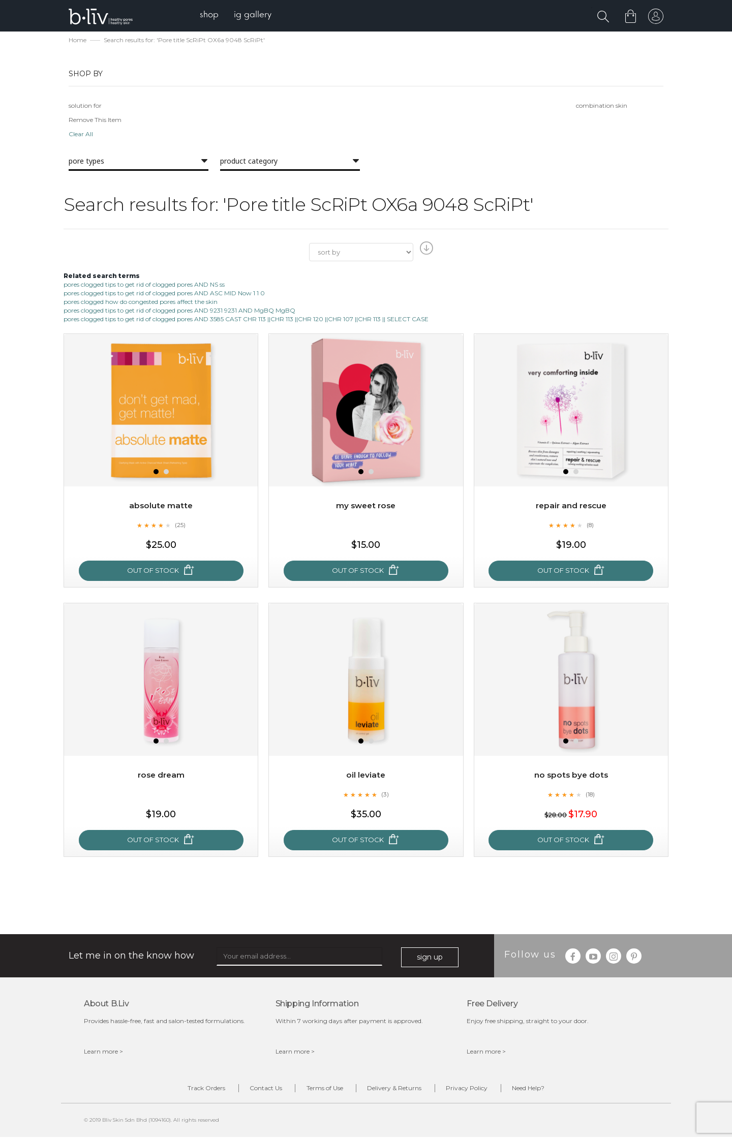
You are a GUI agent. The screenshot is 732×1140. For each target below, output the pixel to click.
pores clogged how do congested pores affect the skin (141, 302)
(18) (590, 795)
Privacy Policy (478, 1090)
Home (77, 41)
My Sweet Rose (366, 507)
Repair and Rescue (571, 507)
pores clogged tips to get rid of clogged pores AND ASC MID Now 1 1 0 (164, 294)
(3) (384, 795)
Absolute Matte (161, 507)
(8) (590, 526)
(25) (180, 526)
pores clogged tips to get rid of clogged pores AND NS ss (144, 285)
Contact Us (254, 1090)
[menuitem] (213, 15)
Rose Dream (161, 776)
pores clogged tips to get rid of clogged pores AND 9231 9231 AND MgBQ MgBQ (179, 311)
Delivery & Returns (398, 1090)
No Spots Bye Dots (571, 776)
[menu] (239, 15)
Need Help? (547, 1090)
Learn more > (103, 1052)
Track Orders (187, 1090)
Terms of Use (320, 1090)
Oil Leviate (366, 776)
